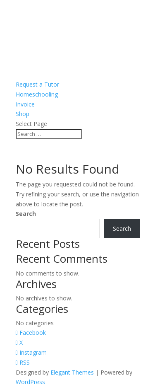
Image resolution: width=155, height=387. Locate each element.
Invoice (25, 104)
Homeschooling (37, 94)
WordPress (30, 382)
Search (26, 214)
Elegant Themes (72, 372)
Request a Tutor (37, 84)
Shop (22, 114)
